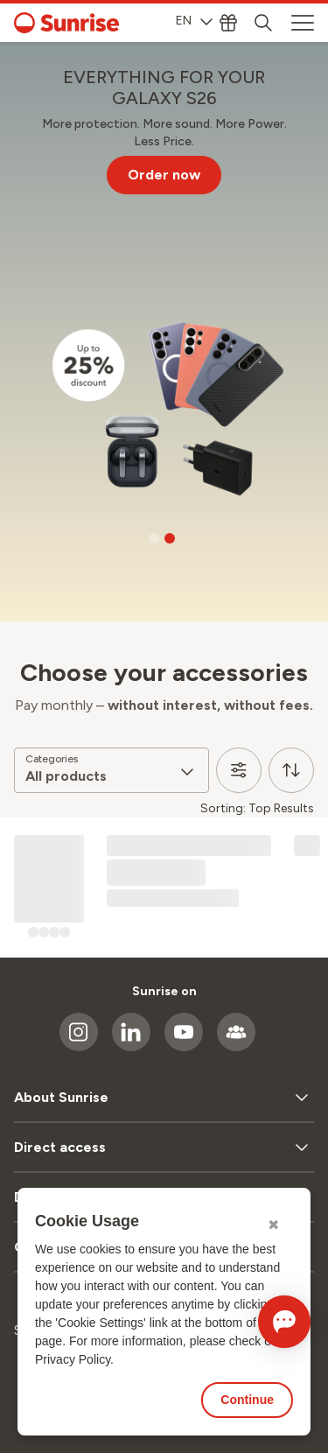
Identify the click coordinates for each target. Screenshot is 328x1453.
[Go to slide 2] (169, 538)
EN (194, 20)
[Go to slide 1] (154, 538)
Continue (247, 1400)
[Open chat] (284, 1321)
